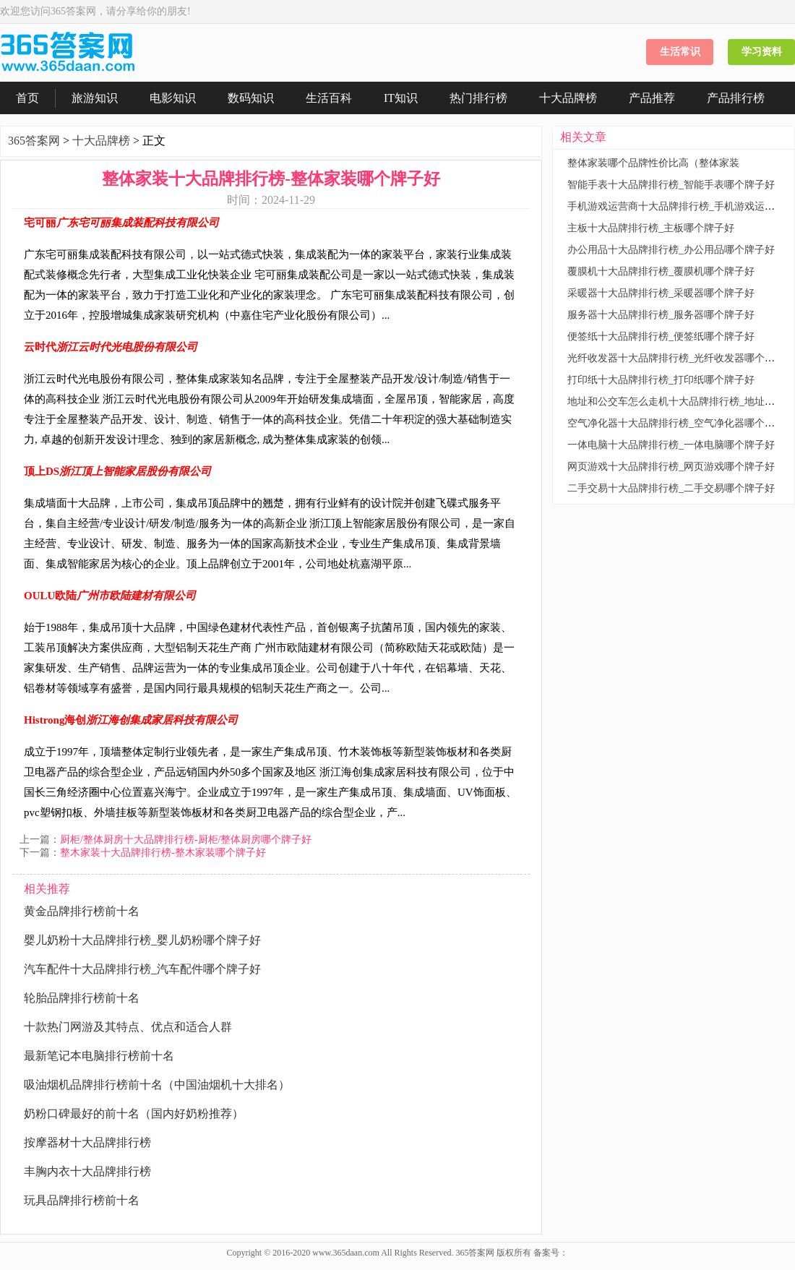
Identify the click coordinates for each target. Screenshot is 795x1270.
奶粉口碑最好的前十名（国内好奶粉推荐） (134, 1113)
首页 (27, 98)
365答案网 (34, 140)
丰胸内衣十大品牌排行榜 (87, 1171)
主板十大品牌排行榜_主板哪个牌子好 (650, 228)
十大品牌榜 (568, 98)
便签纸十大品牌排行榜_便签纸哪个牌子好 (661, 336)
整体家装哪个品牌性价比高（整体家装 (653, 163)
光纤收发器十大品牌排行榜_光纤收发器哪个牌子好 (681, 358)
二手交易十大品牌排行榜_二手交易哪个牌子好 (671, 488)
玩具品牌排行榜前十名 (81, 1200)
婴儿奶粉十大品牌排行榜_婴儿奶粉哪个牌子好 (142, 940)
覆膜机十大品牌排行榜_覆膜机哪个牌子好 (661, 271)
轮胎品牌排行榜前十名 (81, 998)
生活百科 (329, 98)
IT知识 (401, 98)
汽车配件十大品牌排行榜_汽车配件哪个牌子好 (142, 969)
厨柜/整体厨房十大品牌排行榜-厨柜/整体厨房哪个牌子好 (185, 839)
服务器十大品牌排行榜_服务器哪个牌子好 (661, 314)
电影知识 (173, 98)
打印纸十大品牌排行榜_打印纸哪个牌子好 (661, 379)
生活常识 (680, 51)
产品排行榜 (736, 98)
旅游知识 (95, 98)
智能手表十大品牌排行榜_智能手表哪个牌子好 (671, 184)
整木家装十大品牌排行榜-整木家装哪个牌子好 (163, 852)
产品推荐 (652, 98)
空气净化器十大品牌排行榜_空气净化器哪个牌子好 (681, 423)
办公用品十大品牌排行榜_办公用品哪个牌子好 (671, 249)
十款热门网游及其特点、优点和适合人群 (128, 1027)
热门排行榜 (478, 98)
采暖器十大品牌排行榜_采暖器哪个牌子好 (661, 293)
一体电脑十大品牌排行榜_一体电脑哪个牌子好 (671, 444)
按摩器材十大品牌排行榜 (87, 1142)
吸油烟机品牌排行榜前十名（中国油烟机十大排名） (157, 1084)
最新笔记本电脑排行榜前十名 (99, 1056)
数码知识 (251, 98)
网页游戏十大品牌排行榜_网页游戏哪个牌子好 (671, 466)
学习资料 (762, 51)
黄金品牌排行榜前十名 (81, 911)
